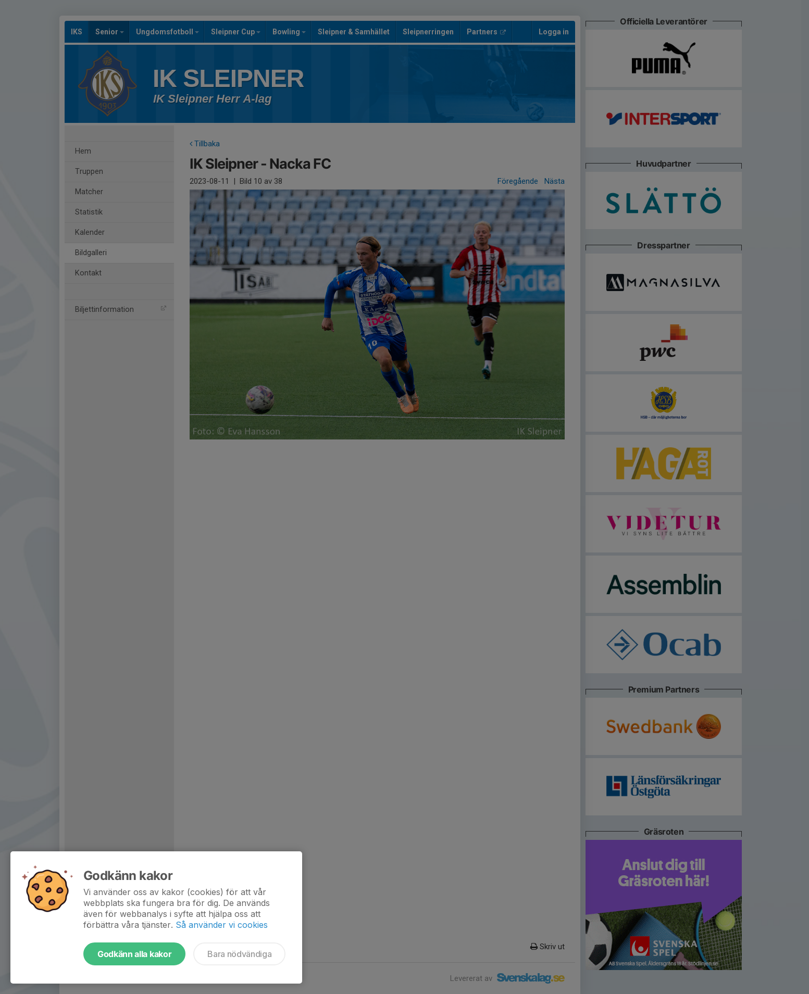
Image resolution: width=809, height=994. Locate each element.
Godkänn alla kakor (134, 954)
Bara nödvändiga (239, 954)
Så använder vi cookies (222, 925)
